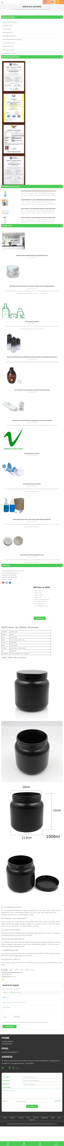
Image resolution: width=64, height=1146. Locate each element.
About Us (12, 574)
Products (21, 574)
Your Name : (6, 533)
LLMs (59, 574)
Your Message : (7, 544)
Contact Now (40, 74)
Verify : (5, 557)
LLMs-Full (32, 576)
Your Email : (6, 537)
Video (52, 574)
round (16, 426)
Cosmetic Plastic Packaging (30, 9)
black (11, 426)
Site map (35, 574)
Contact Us (32, 563)
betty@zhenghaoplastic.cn (10, 508)
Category (21, 9)
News (28, 574)
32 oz (21, 426)
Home (15, 9)
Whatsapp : (6, 540)
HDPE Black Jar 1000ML (15, 449)
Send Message (9, 483)
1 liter (32, 426)
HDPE (27, 426)
